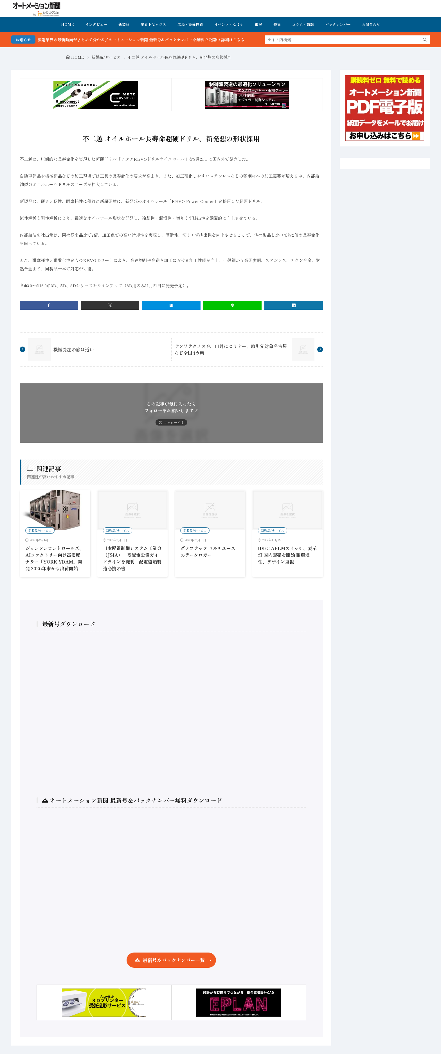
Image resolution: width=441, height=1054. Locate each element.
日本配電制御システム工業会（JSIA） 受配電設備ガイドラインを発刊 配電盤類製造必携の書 (132, 558)
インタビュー (96, 24)
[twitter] (110, 305)
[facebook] (49, 305)
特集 (277, 24)
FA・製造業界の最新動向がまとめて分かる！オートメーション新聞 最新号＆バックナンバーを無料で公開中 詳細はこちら (154, 39)
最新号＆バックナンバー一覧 (174, 959)
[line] (232, 305)
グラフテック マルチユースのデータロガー (207, 551)
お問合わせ (371, 24)
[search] (425, 39)
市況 (258, 24)
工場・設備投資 (190, 24)
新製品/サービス (106, 57)
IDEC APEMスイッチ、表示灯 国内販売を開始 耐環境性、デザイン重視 (287, 555)
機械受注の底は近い (73, 349)
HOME (67, 24)
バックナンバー (338, 24)
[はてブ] (171, 305)
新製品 (123, 24)
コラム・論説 (303, 24)
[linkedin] (293, 305)
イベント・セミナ (229, 24)
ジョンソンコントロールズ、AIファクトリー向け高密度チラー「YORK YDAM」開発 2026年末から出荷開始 (54, 558)
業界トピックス (153, 24)
